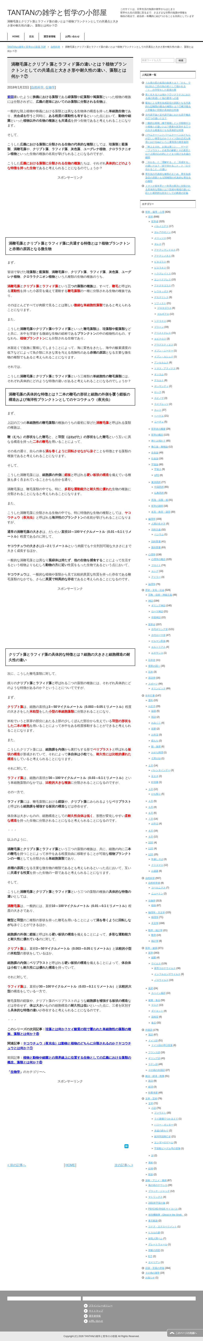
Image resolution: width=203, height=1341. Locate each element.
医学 (150, 952)
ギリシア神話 (158, 605)
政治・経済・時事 (154, 1076)
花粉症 (154, 1016)
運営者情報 (50, 36)
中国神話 (156, 617)
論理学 (151, 584)
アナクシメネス (162, 255)
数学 (153, 935)
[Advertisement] (70, 207)
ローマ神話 (157, 611)
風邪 (150, 988)
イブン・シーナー (163, 350)
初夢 (153, 728)
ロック (157, 392)
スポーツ (153, 683)
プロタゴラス (164, 308)
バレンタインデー (160, 770)
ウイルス (156, 963)
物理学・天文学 (156, 912)
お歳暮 (154, 871)
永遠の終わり (161, 1130)
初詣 (153, 717)
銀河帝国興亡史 (162, 1136)
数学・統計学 (155, 930)
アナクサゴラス (162, 285)
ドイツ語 (153, 1040)
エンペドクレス (162, 279)
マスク (154, 1005)
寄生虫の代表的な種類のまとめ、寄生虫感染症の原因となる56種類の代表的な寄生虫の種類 (168, 178)
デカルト (159, 380)
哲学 (150, 216)
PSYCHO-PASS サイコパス (163, 1208)
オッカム (159, 374)
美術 (150, 1162)
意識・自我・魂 (159, 500)
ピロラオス (160, 267)
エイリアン (154, 1262)
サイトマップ (96, 1310)
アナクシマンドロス (165, 250)
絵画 (150, 1168)
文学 (150, 1103)
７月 (150, 818)
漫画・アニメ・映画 (156, 1180)
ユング (154, 571)
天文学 (154, 923)
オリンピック (158, 688)
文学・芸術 (151, 1098)
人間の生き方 (158, 523)
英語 (150, 1034)
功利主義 (156, 529)
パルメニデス (161, 226)
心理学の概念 (158, 559)
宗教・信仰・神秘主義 (160, 594)
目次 (31, 36)
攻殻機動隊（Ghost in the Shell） (166, 1214)
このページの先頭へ (186, 1333)
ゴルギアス (163, 314)
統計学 (154, 941)
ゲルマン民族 (158, 641)
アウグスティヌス (163, 344)
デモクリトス (161, 297)
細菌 (153, 957)
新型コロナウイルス (165, 968)
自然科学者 (154, 882)
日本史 (151, 660)
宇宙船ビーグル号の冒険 (167, 1148)
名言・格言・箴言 (160, 511)
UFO (156, 475)
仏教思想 (159, 493)
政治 (150, 1080)
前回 (10, 97)
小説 (153, 1108)
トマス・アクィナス (165, 368)
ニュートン (157, 893)
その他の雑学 (152, 1272)
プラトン (159, 327)
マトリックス (155, 1197)
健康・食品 (154, 1000)
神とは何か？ (158, 440)
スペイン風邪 (158, 993)
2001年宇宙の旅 (157, 1203)
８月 (150, 830)
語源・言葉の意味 (154, 1268)
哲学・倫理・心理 (154, 212)
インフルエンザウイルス (167, 974)
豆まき (154, 776)
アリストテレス (162, 332)
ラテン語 (153, 1064)
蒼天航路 (153, 1220)
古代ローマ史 (158, 635)
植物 (153, 905)
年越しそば (157, 859)
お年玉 (154, 734)
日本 (150, 671)
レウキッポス (161, 291)
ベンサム (159, 534)
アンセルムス (161, 362)
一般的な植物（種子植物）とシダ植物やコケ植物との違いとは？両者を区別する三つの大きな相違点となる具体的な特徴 (168, 127)
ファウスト (160, 1112)
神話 (150, 600)
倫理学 (151, 519)
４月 (150, 801)
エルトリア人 (158, 647)
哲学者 (154, 221)
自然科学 (37, 87)
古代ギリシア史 (159, 629)
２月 (150, 765)
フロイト (156, 565)
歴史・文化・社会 (154, 590)
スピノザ (159, 398)
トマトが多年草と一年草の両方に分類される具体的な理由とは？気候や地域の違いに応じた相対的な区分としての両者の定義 (168, 189)
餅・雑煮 (156, 746)
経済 (150, 1086)
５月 (150, 807)
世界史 (151, 624)
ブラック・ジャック (159, 1191)
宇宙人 (157, 469)
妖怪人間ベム (155, 1238)
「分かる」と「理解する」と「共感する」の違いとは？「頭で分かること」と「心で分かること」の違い (168, 166)
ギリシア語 (154, 1058)
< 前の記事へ (16, 1165)
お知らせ (150, 1277)
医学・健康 (151, 948)
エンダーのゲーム (163, 1142)
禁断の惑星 (154, 1250)
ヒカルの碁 (154, 1232)
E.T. (150, 1256)
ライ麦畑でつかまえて (166, 1118)
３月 (150, 789)
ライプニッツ (161, 404)
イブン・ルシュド (163, 356)
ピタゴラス (160, 261)
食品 (153, 1022)
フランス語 (154, 1052)
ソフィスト (160, 303)
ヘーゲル (159, 415)
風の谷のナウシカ (157, 1185)
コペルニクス (158, 887)
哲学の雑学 (157, 506)
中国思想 (159, 487)
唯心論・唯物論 (159, 446)
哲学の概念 (157, 434)
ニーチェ (159, 421)
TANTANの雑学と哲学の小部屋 (57, 12)
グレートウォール (157, 1244)
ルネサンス (157, 653)
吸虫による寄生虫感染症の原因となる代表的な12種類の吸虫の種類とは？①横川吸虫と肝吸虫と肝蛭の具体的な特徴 (168, 106)
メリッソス (160, 238)
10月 (150, 842)
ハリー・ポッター (163, 1124)
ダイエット (157, 1011)
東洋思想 (156, 482)
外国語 (148, 1029)
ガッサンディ (161, 386)
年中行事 (150, 695)
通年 (150, 700)
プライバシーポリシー (101, 1305)
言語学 (151, 677)
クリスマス (157, 865)
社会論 (154, 458)
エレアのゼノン (162, 232)
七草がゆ (156, 758)
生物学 (50, 87)
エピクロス (160, 338)
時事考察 (153, 1092)
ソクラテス (160, 321)
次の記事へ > (124, 1165)
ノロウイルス (161, 980)
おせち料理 (157, 752)
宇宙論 (154, 464)
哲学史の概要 (158, 429)
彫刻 (150, 1174)
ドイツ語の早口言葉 (162, 1045)
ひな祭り (156, 794)
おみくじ (156, 722)
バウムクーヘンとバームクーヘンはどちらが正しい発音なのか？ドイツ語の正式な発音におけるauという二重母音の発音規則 (168, 138)
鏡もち (154, 740)
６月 (150, 813)
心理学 (151, 554)
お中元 (154, 823)
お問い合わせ (72, 36)
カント (157, 410)
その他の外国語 (156, 1070)
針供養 (154, 782)
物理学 (154, 917)
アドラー (156, 577)
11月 (150, 848)
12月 (150, 854)
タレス (157, 244)
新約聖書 (156, 547)
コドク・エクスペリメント (162, 1226)
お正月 (151, 706)
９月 (150, 836)
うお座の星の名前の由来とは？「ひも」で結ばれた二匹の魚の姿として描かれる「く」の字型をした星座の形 (168, 86)
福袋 (153, 711)
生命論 (154, 452)
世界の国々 (154, 666)
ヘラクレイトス (162, 273)
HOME (15, 36)
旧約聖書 (156, 541)
